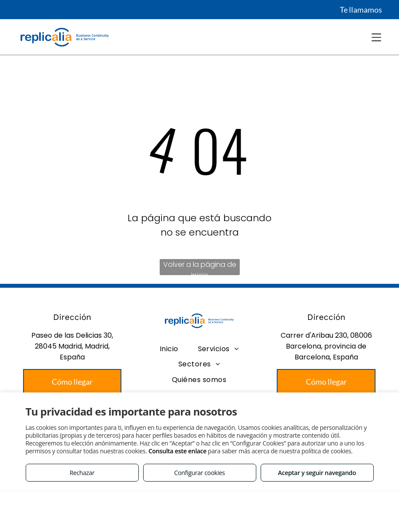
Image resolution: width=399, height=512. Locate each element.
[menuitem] (169, 348)
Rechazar (82, 473)
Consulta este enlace (177, 451)
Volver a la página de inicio (199, 267)
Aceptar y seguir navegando (317, 473)
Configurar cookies (199, 473)
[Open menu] (376, 37)
